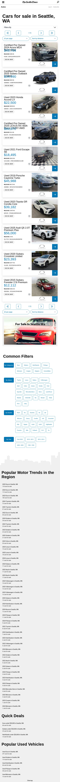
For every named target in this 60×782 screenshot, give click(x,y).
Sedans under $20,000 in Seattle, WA (13, 730)
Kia (35, 397)
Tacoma (32, 412)
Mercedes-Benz (30, 392)
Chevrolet (27, 397)
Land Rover (49, 392)
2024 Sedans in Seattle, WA (11, 519)
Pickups (45, 365)
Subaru (34, 380)
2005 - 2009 (20, 445)
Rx (25, 412)
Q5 (45, 412)
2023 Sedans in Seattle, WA (11, 531)
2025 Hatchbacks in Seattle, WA (12, 639)
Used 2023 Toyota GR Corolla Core (15, 203)
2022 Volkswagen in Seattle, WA (12, 644)
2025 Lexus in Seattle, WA (10, 553)
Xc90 (40, 424)
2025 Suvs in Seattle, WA (10, 485)
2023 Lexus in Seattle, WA (10, 548)
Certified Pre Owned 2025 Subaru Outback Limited (15, 73)
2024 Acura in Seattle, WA (10, 610)
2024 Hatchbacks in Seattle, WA (12, 605)
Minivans (19, 371)
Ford (48, 386)
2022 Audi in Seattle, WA (10, 662)
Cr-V (42, 430)
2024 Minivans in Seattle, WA (11, 650)
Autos (3, 7)
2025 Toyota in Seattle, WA (10, 508)
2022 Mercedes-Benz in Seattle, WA (13, 690)
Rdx (18, 424)
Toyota (19, 380)
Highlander (49, 424)
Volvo (25, 386)
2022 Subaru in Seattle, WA (10, 667)
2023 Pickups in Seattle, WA (11, 616)
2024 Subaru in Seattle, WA (10, 565)
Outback (35, 430)
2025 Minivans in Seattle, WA (11, 696)
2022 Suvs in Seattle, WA (10, 514)
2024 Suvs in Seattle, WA (10, 491)
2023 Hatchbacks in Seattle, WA (12, 679)
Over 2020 (20, 439)
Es (48, 430)
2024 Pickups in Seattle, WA (11, 622)
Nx (39, 412)
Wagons (37, 371)
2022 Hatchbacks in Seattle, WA (12, 633)
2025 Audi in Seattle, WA (10, 570)
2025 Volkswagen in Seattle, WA (12, 588)
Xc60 (33, 424)
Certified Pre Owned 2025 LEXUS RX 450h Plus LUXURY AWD (16, 125)
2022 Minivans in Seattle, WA (11, 707)
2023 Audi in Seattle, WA (10, 576)
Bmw (40, 392)
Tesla (50, 397)
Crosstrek (50, 418)
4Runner (19, 418)
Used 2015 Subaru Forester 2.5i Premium (15, 281)
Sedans (26, 365)
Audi (18, 386)
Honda (40, 386)
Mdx (27, 430)
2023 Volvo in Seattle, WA (10, 542)
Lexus (26, 380)
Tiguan (25, 424)
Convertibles (47, 371)
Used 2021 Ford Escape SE (17, 150)
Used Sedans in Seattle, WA (11, 758)
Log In (50, 7)
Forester (19, 430)
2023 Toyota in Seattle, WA (10, 525)
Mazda (19, 397)
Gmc (18, 403)
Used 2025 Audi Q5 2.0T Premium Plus (17, 229)
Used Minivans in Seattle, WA (11, 775)
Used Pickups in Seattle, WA (11, 770)
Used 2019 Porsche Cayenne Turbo (14, 176)
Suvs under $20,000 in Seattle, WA (13, 724)
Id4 (43, 418)
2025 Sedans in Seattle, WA (11, 536)
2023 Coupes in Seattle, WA (11, 701)
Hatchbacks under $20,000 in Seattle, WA (15, 735)
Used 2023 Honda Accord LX (13, 98)
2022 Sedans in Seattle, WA (11, 656)
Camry (28, 418)
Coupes (28, 371)
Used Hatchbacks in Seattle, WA (12, 764)
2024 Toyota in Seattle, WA (10, 502)
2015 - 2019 (30, 439)
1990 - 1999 (31, 445)
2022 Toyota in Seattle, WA (10, 627)
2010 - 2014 (41, 439)
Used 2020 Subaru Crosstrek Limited (14, 255)
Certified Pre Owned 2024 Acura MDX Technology (14, 47)
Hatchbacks (36, 365)
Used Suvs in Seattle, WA (10, 753)
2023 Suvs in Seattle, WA (10, 497)
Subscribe (56, 7)
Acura (33, 386)
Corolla (36, 418)
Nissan (43, 397)
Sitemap (30, 780)
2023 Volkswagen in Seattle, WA (12, 593)
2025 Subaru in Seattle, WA (10, 599)
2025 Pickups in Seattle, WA (11, 673)
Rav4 (18, 412)
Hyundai (19, 392)
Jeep (25, 403)
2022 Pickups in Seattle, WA (11, 684)
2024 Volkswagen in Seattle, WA (12, 582)
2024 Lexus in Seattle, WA (10, 559)
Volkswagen (44, 380)
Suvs (18, 365)
